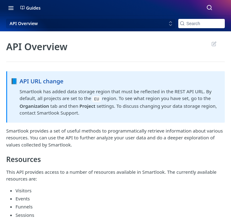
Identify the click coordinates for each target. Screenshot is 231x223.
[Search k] (201, 23)
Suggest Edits (213, 43)
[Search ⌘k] (209, 7)
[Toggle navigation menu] (11, 7)
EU (96, 99)
